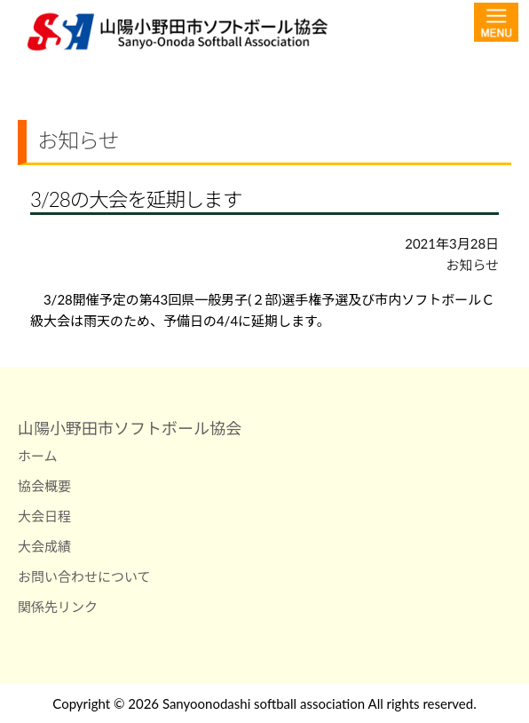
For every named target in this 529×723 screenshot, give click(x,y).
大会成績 (44, 546)
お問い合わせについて (84, 576)
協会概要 (44, 486)
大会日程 (44, 516)
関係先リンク (58, 607)
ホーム (38, 456)
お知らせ (472, 265)
